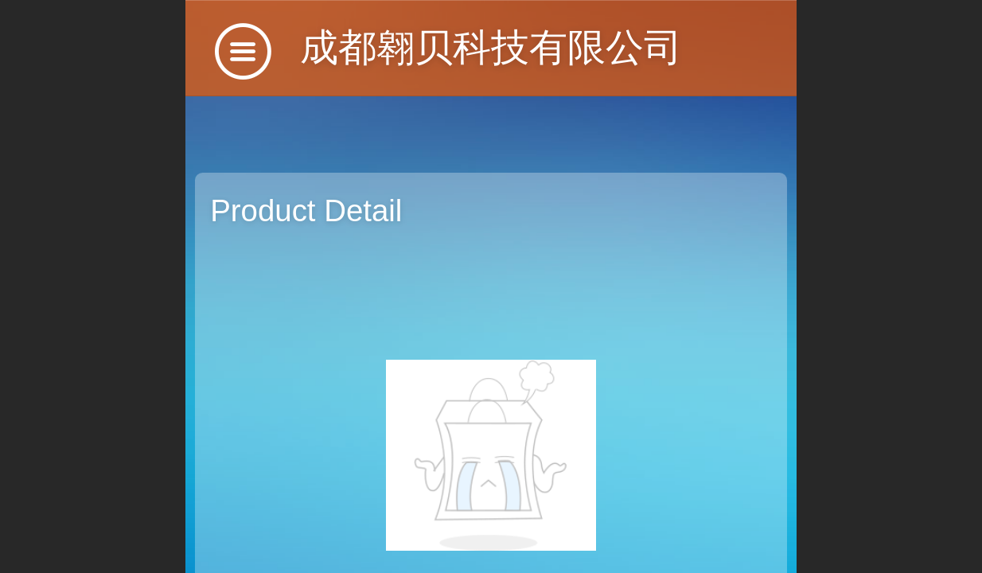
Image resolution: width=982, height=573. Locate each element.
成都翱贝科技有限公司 (491, 47)
